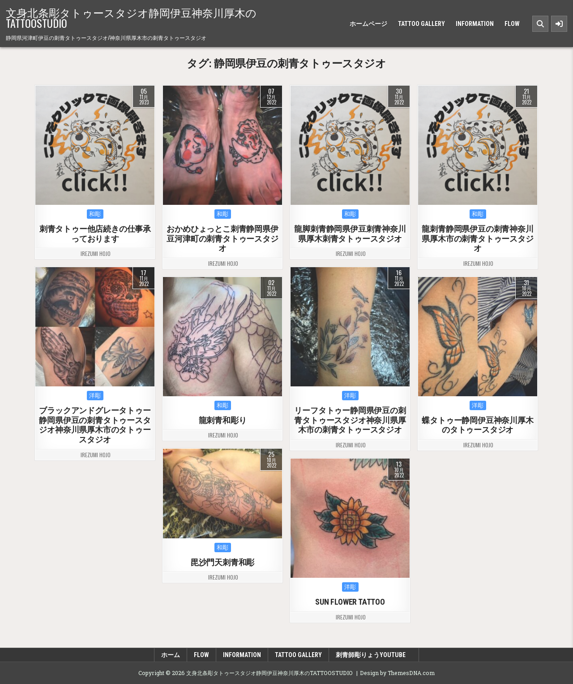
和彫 (95, 214)
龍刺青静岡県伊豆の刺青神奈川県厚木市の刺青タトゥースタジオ (478, 238)
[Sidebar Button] (559, 24)
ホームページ (368, 23)
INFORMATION (475, 23)
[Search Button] (540, 24)
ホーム (170, 654)
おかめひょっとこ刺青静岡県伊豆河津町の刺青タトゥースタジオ (222, 238)
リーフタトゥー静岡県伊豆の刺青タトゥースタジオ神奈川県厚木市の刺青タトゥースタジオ (350, 420)
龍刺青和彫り (223, 420)
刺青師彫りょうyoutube (374, 654)
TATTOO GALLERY (421, 23)
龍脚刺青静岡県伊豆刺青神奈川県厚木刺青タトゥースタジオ (350, 233)
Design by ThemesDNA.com (397, 672)
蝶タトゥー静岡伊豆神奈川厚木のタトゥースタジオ (478, 425)
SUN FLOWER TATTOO (350, 601)
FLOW (512, 23)
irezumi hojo (96, 253)
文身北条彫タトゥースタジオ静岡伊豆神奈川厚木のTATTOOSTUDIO (131, 17)
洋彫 (95, 395)
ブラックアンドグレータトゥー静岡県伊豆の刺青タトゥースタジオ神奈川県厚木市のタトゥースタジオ (95, 425)
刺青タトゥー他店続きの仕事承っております (95, 233)
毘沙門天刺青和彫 (222, 562)
